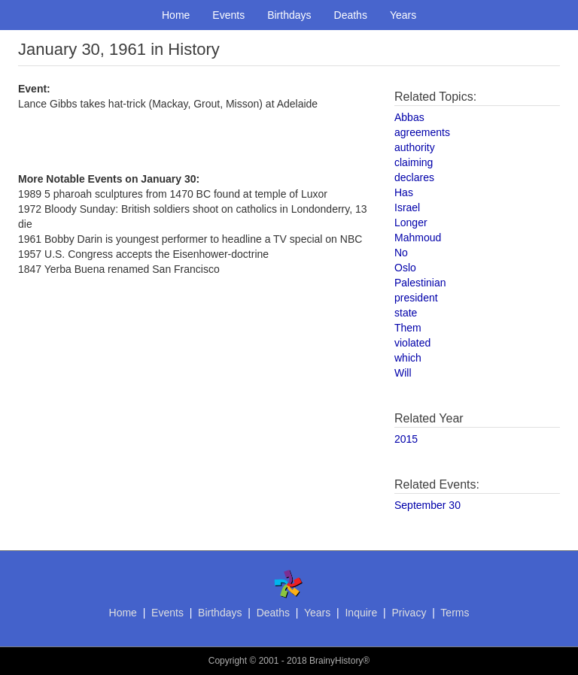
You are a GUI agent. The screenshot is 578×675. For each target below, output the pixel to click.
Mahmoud (417, 238)
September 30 (427, 505)
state (405, 313)
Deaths (350, 15)
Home (176, 15)
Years (403, 15)
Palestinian (420, 283)
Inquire (361, 613)
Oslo (405, 268)
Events (228, 15)
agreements (422, 132)
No (401, 253)
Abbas (409, 117)
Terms (454, 613)
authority (414, 147)
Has (403, 192)
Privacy (408, 613)
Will (403, 373)
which (407, 358)
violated (412, 343)
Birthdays (289, 15)
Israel (407, 207)
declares (414, 177)
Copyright (227, 660)
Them (407, 328)
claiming (413, 162)
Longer (410, 222)
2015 (406, 439)
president (416, 298)
